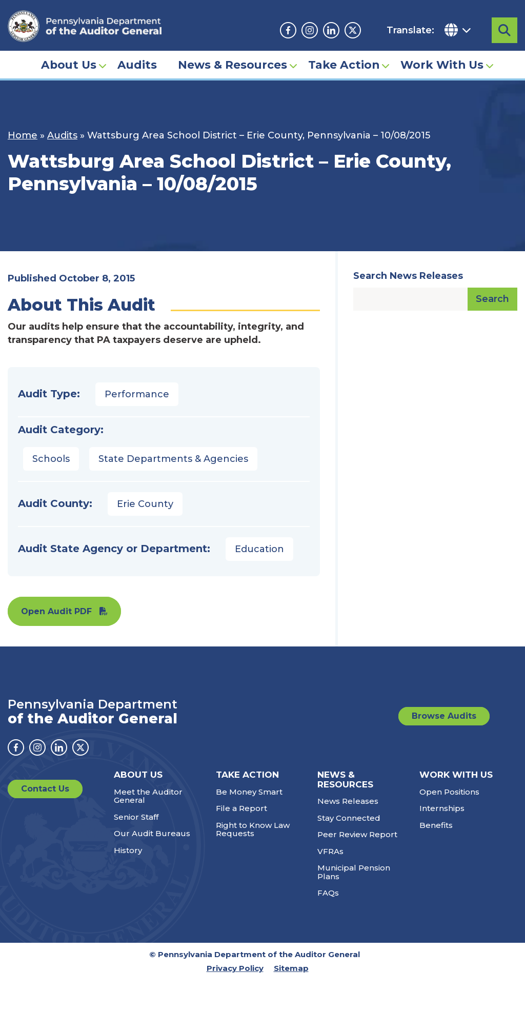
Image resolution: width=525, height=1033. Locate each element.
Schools (51, 458)
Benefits (436, 825)
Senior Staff (136, 817)
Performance (137, 394)
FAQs (328, 893)
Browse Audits (444, 716)
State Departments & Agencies (173, 458)
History (128, 850)
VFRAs (330, 851)
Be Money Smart (249, 792)
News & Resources (232, 64)
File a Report (241, 808)
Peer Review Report (357, 834)
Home (22, 135)
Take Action (343, 64)
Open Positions (449, 792)
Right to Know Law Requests (253, 829)
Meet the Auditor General (148, 796)
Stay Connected (348, 818)
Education (259, 549)
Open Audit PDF (56, 611)
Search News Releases (408, 275)
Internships (442, 808)
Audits (137, 64)
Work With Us (441, 64)
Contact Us (45, 789)
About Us (68, 64)
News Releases (347, 801)
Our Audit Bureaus (152, 833)
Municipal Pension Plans (353, 872)
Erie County (145, 504)
